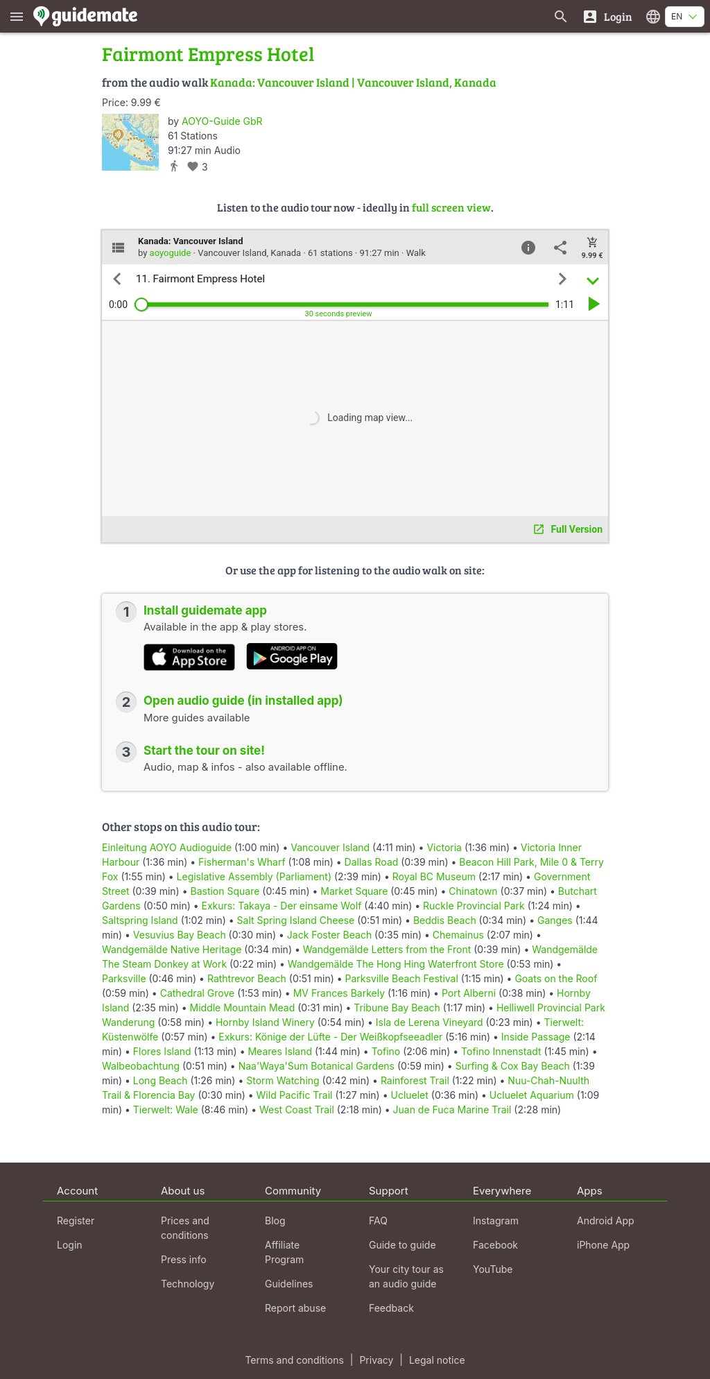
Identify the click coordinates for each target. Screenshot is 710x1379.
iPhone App (603, 1245)
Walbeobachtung (141, 1066)
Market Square (354, 891)
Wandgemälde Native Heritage (171, 949)
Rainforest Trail (415, 1080)
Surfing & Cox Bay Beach (513, 1066)
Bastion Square (224, 891)
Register (75, 1220)
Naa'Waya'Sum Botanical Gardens (317, 1066)
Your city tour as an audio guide (406, 1276)
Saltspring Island (140, 920)
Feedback (391, 1308)
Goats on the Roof (555, 978)
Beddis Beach (444, 920)
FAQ (378, 1220)
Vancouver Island (330, 847)
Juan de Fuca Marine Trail (452, 1109)
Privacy (376, 1360)
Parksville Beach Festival (401, 978)
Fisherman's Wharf (242, 862)
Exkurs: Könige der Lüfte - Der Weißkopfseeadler (330, 1037)
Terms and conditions (294, 1360)
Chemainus (458, 935)
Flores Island (162, 1051)
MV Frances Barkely (339, 993)
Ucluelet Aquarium (532, 1095)
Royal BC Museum (434, 876)
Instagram (496, 1220)
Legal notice (437, 1360)
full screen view (451, 207)
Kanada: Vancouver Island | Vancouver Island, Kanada (353, 82)
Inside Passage (536, 1037)
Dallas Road (372, 862)
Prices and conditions (185, 1228)
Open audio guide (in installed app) (243, 701)
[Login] (607, 16)
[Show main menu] (16, 16)
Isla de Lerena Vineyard (429, 1022)
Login (70, 1245)
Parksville (124, 978)
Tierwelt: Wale (165, 1109)
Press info (184, 1259)
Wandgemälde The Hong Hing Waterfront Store (396, 964)
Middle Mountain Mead (242, 1007)
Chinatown (473, 891)
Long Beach (160, 1080)
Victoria (444, 847)
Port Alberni (469, 993)
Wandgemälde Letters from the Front (387, 949)
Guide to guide (402, 1245)
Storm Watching (282, 1080)
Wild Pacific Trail (295, 1095)
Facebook (495, 1245)
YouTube (492, 1269)
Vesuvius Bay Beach (179, 935)
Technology (187, 1284)
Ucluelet (409, 1095)
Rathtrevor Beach (246, 978)
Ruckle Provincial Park (474, 905)
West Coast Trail (296, 1109)
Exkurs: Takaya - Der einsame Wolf (282, 905)
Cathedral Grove (197, 993)
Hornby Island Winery (265, 1022)
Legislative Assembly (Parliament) (254, 876)
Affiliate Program (284, 1252)
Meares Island (280, 1051)
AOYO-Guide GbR (222, 121)
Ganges (555, 920)
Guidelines (289, 1284)
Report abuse (295, 1308)
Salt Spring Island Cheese (296, 920)
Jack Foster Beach (329, 935)
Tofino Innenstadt (501, 1051)
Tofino (386, 1051)
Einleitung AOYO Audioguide (167, 847)
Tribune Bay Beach (397, 1007)
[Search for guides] (561, 16)
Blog (275, 1220)
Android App (605, 1220)
